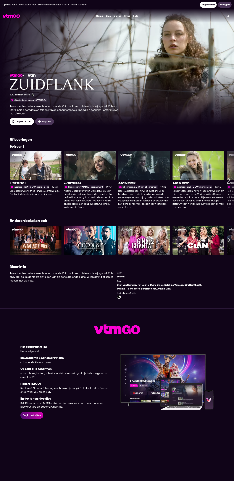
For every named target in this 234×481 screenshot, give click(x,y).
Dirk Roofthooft (192, 284)
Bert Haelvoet (148, 288)
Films (127, 15)
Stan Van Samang (126, 284)
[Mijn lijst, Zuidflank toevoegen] (44, 121)
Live (108, 15)
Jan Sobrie (143, 284)
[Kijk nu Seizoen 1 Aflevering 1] (22, 121)
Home (99, 15)
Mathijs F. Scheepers (128, 288)
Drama (120, 276)
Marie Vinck (156, 284)
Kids (135, 15)
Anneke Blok (164, 288)
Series (117, 15)
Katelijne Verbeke (173, 284)
